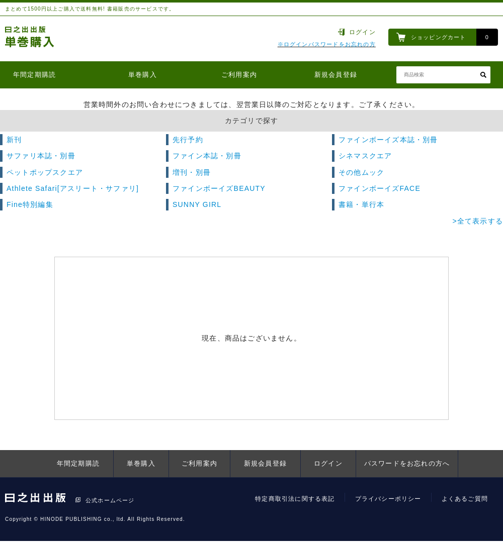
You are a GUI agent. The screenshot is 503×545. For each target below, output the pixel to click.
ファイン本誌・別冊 (207, 156)
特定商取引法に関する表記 (294, 498)
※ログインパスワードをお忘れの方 (327, 44)
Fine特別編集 (30, 204)
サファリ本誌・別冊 (41, 156)
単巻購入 (142, 74)
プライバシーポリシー (388, 498)
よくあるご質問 (465, 498)
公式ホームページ (110, 500)
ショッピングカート (438, 37)
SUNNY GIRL (197, 204)
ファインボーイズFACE (380, 188)
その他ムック (361, 172)
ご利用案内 (239, 74)
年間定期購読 (34, 74)
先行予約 (188, 140)
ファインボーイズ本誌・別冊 (388, 140)
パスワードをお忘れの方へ (407, 463)
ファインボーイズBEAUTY (219, 188)
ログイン (362, 32)
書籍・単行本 (361, 204)
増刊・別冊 (192, 172)
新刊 (14, 140)
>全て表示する (477, 221)
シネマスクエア (365, 156)
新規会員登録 (335, 74)
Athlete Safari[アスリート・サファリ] (73, 188)
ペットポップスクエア (45, 172)
